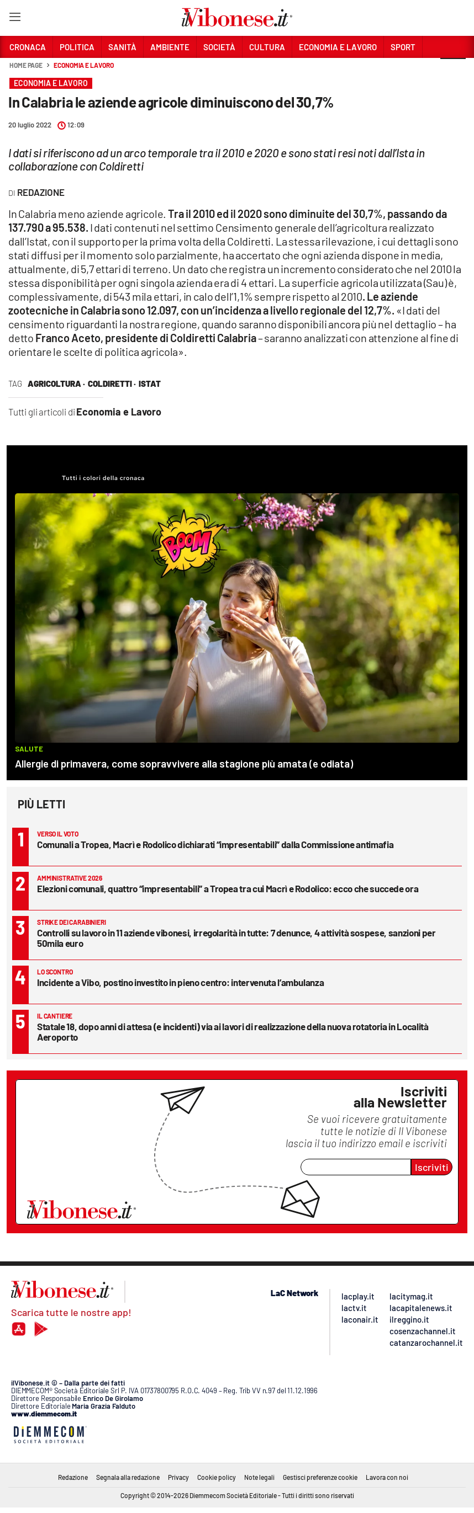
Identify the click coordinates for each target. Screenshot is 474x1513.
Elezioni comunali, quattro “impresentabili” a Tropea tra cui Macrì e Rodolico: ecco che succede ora (227, 888)
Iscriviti (432, 1167)
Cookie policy (216, 1477)
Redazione (73, 1477)
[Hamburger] (14, 19)
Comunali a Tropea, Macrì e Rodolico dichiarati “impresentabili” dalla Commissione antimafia (215, 844)
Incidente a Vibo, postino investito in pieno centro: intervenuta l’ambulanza (180, 982)
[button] (453, 71)
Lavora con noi (387, 1477)
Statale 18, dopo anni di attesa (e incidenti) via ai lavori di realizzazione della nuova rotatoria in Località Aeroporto (233, 1031)
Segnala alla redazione (128, 1477)
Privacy (178, 1477)
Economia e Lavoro (83, 65)
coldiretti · (112, 383)
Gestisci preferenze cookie (320, 1477)
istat (150, 383)
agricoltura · (56, 383)
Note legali (259, 1477)
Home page (26, 65)
